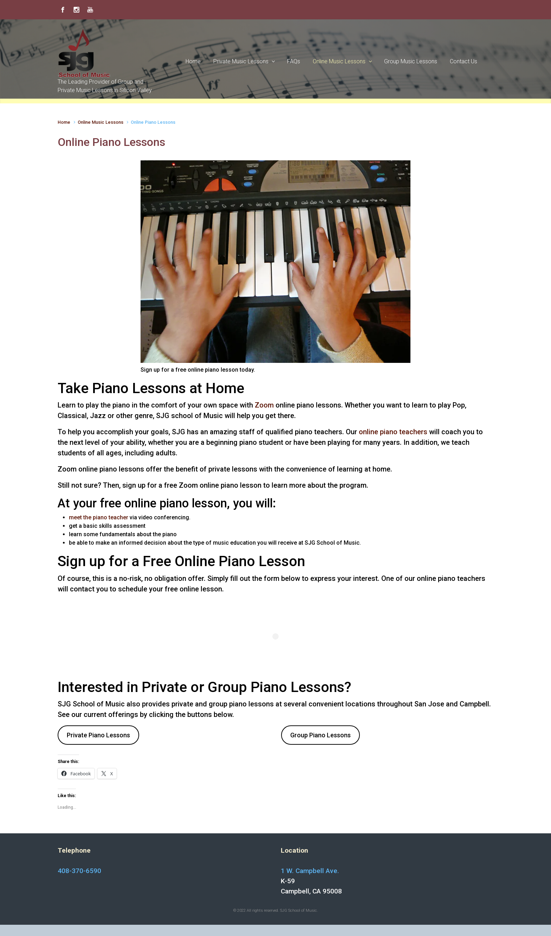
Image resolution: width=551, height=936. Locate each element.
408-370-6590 (79, 871)
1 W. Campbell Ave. (310, 871)
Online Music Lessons (100, 122)
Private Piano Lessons (98, 735)
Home (64, 122)
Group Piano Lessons (320, 735)
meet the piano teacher (98, 517)
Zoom (264, 405)
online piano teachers (393, 432)
